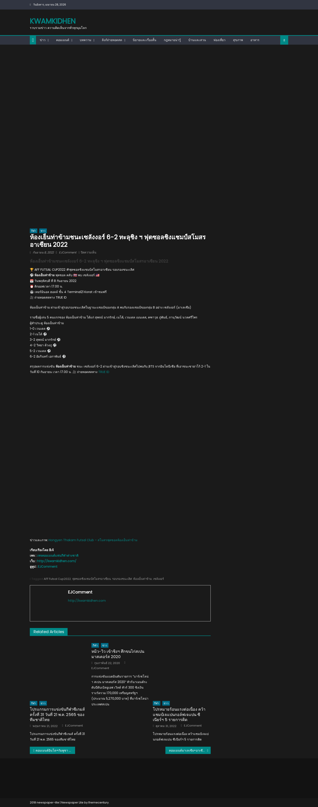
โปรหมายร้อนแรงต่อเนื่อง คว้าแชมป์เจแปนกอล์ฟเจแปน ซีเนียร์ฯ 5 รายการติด (179, 714)
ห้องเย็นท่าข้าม (142, 579)
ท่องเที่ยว (219, 40)
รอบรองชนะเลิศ (122, 579)
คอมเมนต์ (62, 40)
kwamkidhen (53, 21)
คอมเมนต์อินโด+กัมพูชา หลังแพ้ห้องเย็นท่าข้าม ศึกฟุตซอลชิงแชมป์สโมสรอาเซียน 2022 (55, 750)
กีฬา (33, 231)
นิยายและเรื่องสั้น (144, 40)
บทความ (85, 40)
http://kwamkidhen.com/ (56, 561)
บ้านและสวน (197, 40)
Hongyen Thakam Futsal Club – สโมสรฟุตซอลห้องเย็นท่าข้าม (93, 540)
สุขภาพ (238, 40)
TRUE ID (103, 372)
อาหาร (254, 40)
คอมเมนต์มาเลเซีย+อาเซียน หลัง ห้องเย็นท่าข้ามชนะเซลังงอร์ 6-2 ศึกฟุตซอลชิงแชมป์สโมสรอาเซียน (190, 750)
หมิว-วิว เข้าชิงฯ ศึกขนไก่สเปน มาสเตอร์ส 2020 (117, 654)
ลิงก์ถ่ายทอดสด (112, 40)
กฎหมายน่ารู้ (172, 40)
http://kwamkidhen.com (87, 600)
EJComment (67, 252)
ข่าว (42, 40)
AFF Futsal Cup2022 (57, 579)
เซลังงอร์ (158, 579)
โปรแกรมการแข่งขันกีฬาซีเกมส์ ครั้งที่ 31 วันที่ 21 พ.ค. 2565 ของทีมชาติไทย (57, 714)
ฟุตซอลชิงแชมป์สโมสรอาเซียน (91, 579)
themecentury (98, 802)
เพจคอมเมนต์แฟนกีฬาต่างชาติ (57, 555)
